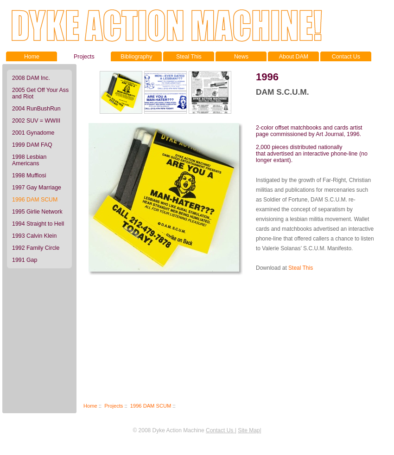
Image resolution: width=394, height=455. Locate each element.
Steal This (188, 56)
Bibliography (136, 56)
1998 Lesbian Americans (29, 160)
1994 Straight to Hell (38, 224)
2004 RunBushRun (36, 108)
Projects (83, 56)
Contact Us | (221, 430)
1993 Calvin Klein (34, 236)
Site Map (249, 430)
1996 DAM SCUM (150, 406)
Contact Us (345, 56)
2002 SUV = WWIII (36, 120)
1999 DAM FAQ (32, 145)
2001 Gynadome (33, 133)
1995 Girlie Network (37, 211)
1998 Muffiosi (29, 175)
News (241, 56)
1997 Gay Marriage (36, 187)
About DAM (293, 56)
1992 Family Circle (35, 248)
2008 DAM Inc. (31, 78)
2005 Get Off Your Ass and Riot (40, 93)
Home (31, 56)
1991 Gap (24, 260)
